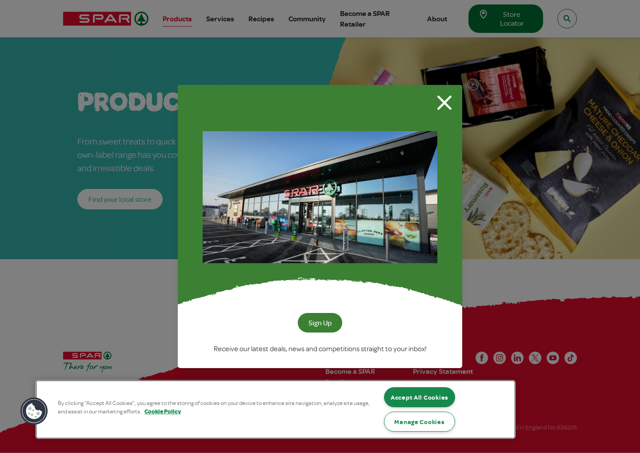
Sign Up (320, 322)
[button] (34, 411)
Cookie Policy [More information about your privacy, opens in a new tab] (162, 411)
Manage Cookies (419, 421)
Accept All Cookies (419, 397)
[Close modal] (444, 103)
